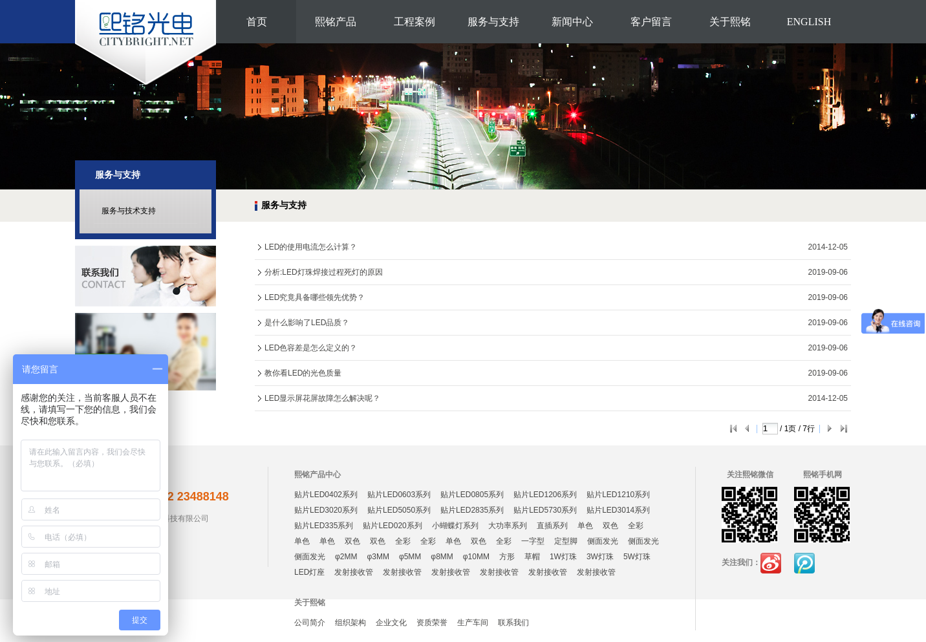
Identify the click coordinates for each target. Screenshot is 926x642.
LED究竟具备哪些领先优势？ (314, 297)
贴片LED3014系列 (618, 510)
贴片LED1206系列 (545, 494)
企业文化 (391, 622)
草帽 (532, 556)
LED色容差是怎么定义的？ (310, 347)
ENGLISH (809, 21)
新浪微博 (770, 563)
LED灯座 (309, 572)
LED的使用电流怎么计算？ (310, 246)
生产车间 (472, 622)
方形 (507, 556)
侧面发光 (602, 541)
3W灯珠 (600, 556)
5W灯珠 (637, 556)
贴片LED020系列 (392, 525)
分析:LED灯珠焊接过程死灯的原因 (323, 272)
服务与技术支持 (129, 210)
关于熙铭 (730, 21)
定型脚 (565, 541)
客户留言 (651, 21)
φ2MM (346, 556)
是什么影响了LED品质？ (306, 322)
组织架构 (350, 622)
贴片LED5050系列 (399, 510)
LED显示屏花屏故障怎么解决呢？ (322, 398)
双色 (610, 525)
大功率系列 (507, 525)
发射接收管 (353, 572)
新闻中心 (572, 21)
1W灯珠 (563, 556)
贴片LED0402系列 (326, 494)
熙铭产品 (335, 21)
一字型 (532, 541)
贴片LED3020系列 (326, 510)
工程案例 (414, 21)
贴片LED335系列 (323, 525)
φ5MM (410, 556)
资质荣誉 (431, 622)
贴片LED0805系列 (472, 494)
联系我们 (513, 622)
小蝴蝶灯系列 (455, 525)
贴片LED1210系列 (618, 494)
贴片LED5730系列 (545, 510)
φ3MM (378, 556)
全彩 (635, 525)
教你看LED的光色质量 (302, 373)
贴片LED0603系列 (399, 494)
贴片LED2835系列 (472, 510)
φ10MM (476, 556)
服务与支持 (493, 21)
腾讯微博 (804, 563)
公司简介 (309, 622)
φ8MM (442, 556)
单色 (585, 525)
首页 (256, 21)
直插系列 (552, 525)
